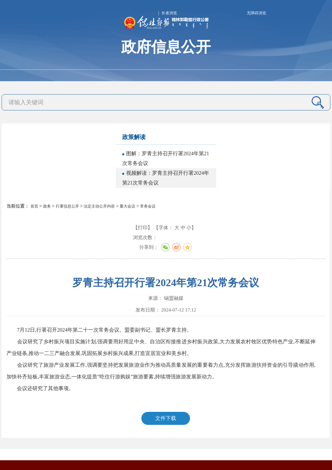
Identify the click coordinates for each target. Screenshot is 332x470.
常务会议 (148, 206)
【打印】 (142, 227)
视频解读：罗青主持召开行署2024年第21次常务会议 (165, 177)
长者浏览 (169, 13)
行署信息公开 (67, 206)
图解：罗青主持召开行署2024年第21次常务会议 (165, 158)
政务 (47, 206)
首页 (34, 206)
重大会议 (127, 206)
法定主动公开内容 (99, 206)
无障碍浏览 (256, 13)
